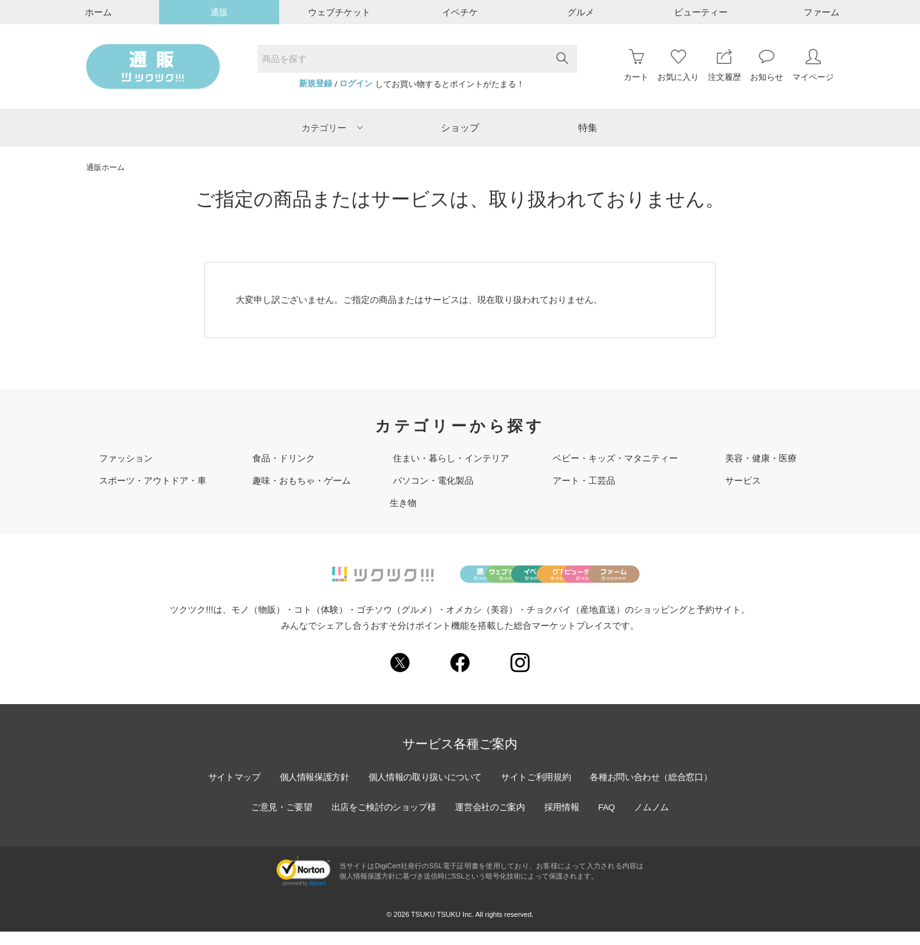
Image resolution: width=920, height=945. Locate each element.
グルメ (580, 12)
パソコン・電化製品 (433, 480)
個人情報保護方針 (311, 791)
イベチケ (460, 12)
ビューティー (701, 12)
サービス (743, 480)
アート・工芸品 (584, 480)
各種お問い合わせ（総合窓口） (654, 791)
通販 (219, 12)
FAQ (609, 821)
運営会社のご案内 (490, 821)
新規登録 (315, 83)
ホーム (98, 12)
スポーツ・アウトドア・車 (152, 480)
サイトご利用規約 (537, 791)
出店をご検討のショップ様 (382, 821)
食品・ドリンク (283, 458)
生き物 (403, 503)
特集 (587, 127)
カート (636, 65)
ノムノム (655, 821)
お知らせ (766, 65)
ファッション (126, 458)
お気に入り (678, 65)
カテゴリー (332, 128)
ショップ (460, 127)
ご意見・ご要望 (278, 821)
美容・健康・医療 (761, 458)
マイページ (813, 65)
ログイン (355, 83)
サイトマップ (229, 791)
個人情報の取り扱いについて (424, 791)
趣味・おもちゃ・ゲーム (301, 480)
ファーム (821, 12)
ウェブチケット (339, 12)
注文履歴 (724, 65)
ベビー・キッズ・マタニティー (615, 458)
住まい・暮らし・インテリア (451, 458)
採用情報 (563, 821)
